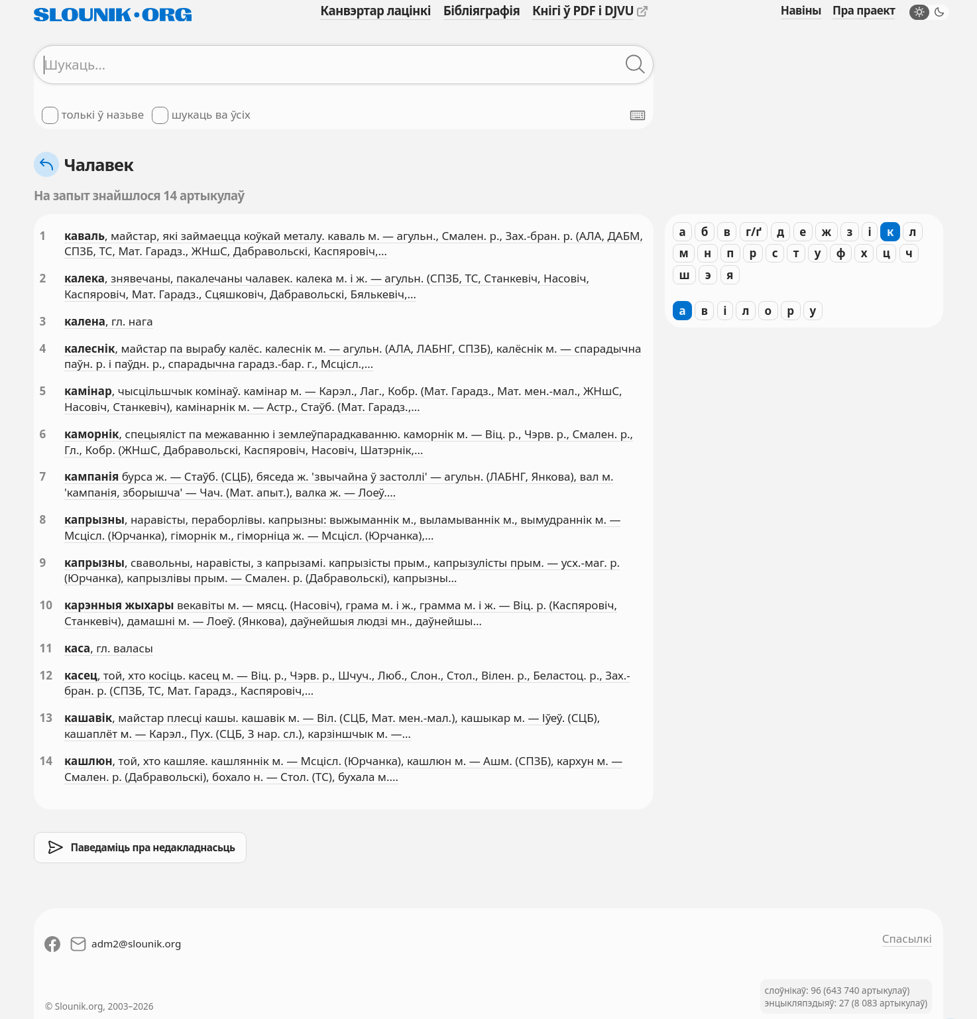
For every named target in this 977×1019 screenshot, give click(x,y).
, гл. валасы (121, 648)
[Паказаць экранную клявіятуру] (638, 115)
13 (46, 717)
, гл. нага (129, 321)
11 (46, 648)
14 (46, 760)
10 (46, 605)
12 (46, 675)
